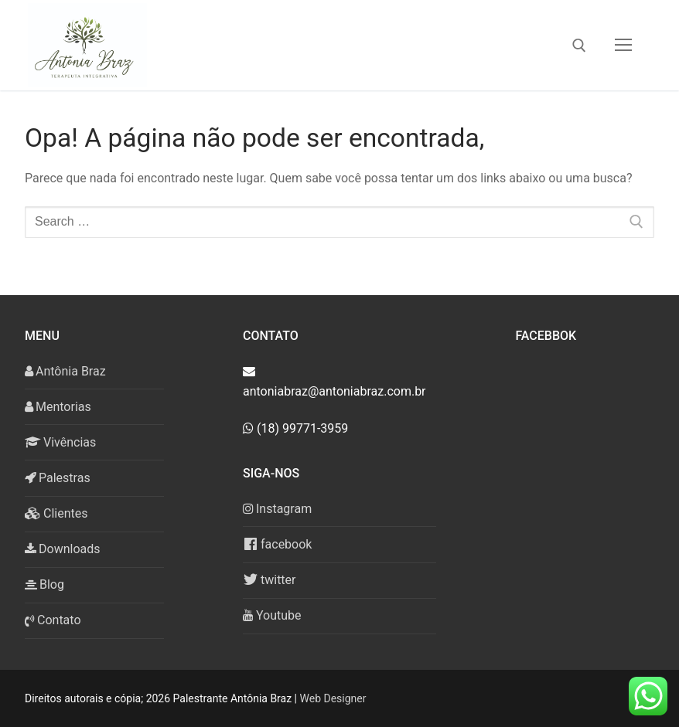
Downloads (62, 549)
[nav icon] (623, 45)
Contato (53, 620)
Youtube (272, 615)
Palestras (57, 478)
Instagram (277, 508)
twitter (269, 579)
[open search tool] (579, 46)
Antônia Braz (65, 371)
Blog (44, 584)
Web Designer (333, 698)
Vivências (60, 442)
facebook (277, 544)
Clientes (56, 513)
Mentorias (58, 406)
